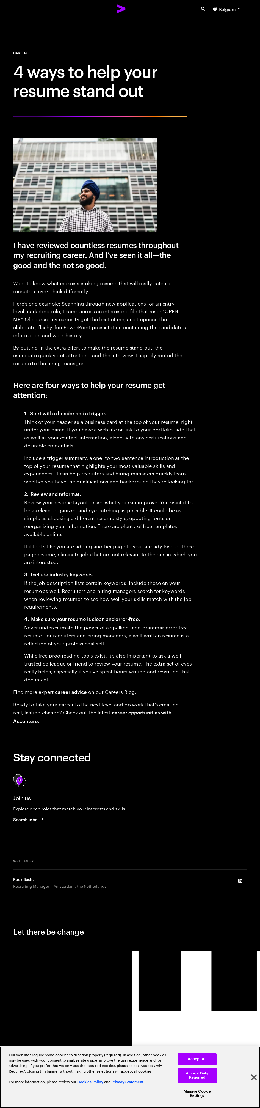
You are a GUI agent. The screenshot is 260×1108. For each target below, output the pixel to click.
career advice (71, 691)
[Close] (254, 1077)
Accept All (197, 1059)
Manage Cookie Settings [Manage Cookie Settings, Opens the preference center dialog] (197, 1094)
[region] (130, 1077)
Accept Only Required (197, 1075)
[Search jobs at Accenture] (29, 819)
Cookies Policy (90, 1082)
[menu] (16, 8)
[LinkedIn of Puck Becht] (240, 880)
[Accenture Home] (121, 8)
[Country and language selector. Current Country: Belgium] (227, 8)
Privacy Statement (127, 1082)
